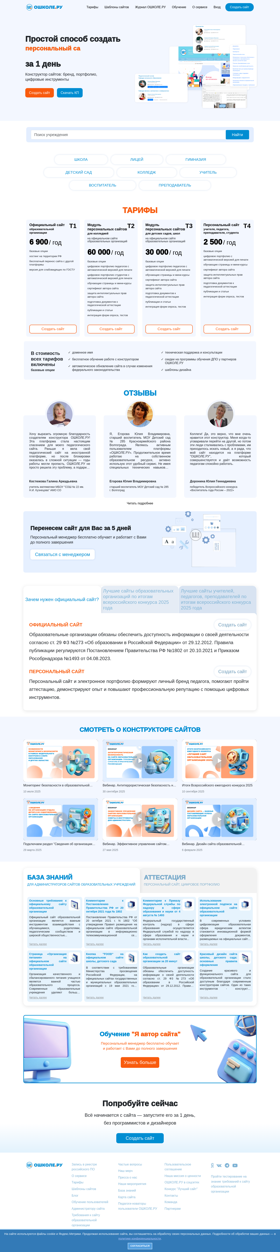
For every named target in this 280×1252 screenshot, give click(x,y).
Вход (217, 7)
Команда (170, 1202)
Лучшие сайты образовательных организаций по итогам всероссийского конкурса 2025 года (138, 599)
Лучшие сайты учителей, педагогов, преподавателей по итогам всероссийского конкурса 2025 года (216, 599)
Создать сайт (239, 7)
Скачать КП (70, 93)
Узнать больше (140, 1062)
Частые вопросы (130, 1164)
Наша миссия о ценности (182, 1176)
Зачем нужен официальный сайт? (62, 599)
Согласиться (140, 1245)
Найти (237, 135)
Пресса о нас (127, 1177)
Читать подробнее (140, 503)
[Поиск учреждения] (128, 134)
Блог (75, 1195)
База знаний (127, 1190)
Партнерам (172, 1208)
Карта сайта (126, 1197)
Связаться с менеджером (62, 554)
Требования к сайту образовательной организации (86, 1220)
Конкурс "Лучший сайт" (181, 1189)
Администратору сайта (88, 1208)
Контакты (171, 1195)
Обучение (179, 7)
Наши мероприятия (132, 1184)
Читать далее (38, 944)
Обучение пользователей (90, 1202)
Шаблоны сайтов (116, 7)
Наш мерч (125, 1170)
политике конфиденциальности (139, 1238)
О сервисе (199, 7)
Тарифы (92, 7)
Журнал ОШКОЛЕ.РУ (150, 7)
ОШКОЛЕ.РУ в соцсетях (181, 1182)
